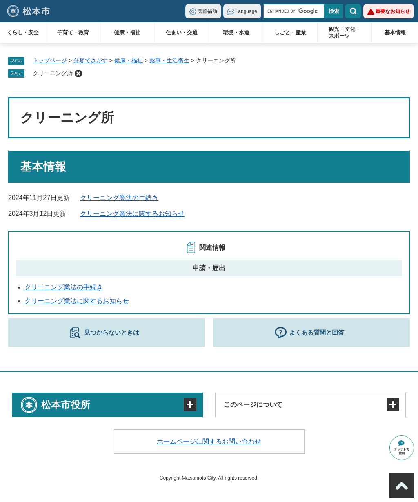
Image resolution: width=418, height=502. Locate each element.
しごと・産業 (290, 32)
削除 (78, 73)
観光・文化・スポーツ (344, 32)
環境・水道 (236, 32)
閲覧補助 (207, 11)
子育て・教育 (73, 32)
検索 (353, 11)
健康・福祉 (127, 32)
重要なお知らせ (393, 11)
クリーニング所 (53, 73)
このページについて (253, 404)
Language (246, 11)
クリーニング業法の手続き (119, 197)
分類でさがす (90, 60)
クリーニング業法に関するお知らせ (132, 213)
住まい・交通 (182, 32)
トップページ (50, 60)
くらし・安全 (23, 32)
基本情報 (395, 32)
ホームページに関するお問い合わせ (209, 441)
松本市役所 (65, 404)
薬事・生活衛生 (169, 60)
